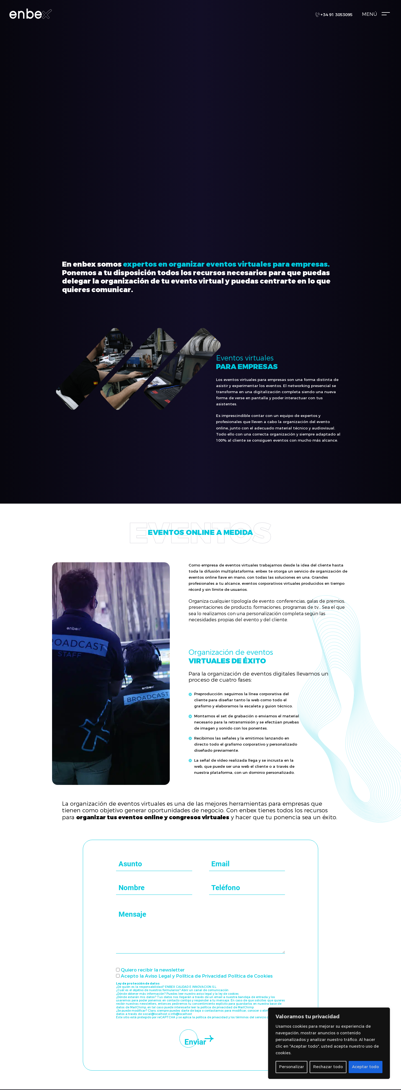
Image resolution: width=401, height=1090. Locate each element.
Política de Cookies (250, 976)
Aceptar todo (365, 1067)
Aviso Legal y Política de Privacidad (186, 976)
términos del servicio (251, 1017)
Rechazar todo (328, 1067)
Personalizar (291, 1067)
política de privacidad (212, 1017)
